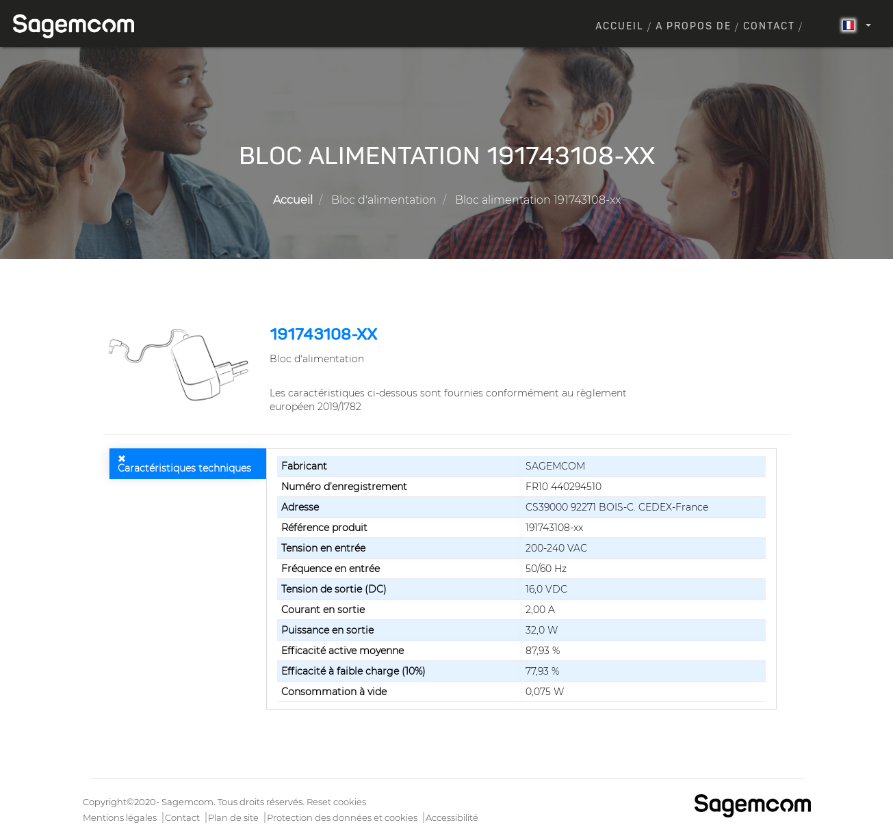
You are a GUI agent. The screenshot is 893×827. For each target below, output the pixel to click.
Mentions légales (120, 817)
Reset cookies (336, 801)
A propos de (694, 26)
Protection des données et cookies (342, 817)
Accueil (619, 26)
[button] (181, 365)
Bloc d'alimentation (384, 199)
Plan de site (233, 817)
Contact (769, 26)
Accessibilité (452, 817)
